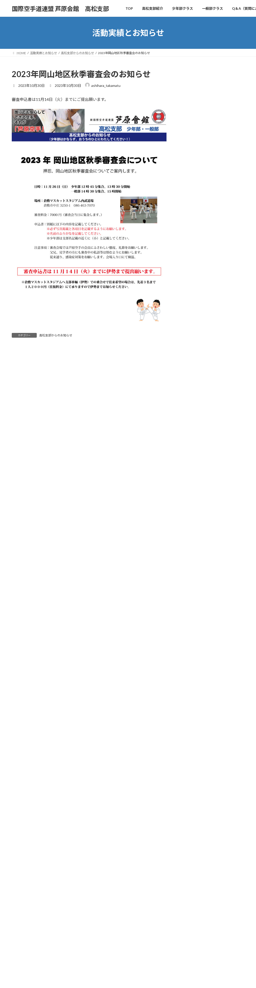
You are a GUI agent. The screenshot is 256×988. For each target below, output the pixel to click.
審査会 (188, 419)
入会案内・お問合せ (108, 838)
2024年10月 (192, 609)
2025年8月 (191, 538)
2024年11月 (192, 599)
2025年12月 (192, 497)
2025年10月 (192, 517)
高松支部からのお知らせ (55, 335)
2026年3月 (191, 477)
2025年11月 (192, 507)
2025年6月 (191, 558)
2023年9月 (191, 711)
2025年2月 (191, 588)
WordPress (100, 979)
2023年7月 (191, 721)
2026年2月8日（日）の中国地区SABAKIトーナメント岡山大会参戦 (225, 215)
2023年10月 (192, 700)
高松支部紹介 (104, 803)
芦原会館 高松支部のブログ (195, 950)
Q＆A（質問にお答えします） (115, 829)
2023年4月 (191, 741)
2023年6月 (191, 731)
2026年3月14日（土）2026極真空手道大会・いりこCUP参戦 (224, 148)
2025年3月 (191, 578)
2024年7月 (191, 629)
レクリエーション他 (198, 389)
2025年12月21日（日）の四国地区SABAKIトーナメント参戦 (225, 245)
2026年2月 (191, 487)
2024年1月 (191, 670)
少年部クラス (104, 812)
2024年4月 (191, 650)
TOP (98, 794)
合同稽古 (190, 399)
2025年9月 (191, 528)
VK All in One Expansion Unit (161, 979)
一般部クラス (104, 821)
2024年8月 (191, 619)
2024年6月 (191, 639)
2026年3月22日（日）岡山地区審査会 (202, 816)
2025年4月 (191, 568)
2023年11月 (192, 690)
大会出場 (190, 409)
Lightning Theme (127, 979)
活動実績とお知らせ (108, 847)
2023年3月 (191, 751)
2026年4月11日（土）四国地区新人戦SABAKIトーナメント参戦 (225, 92)
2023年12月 (192, 680)
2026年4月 (191, 467)
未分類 (188, 430)
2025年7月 (191, 548)
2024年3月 (191, 660)
